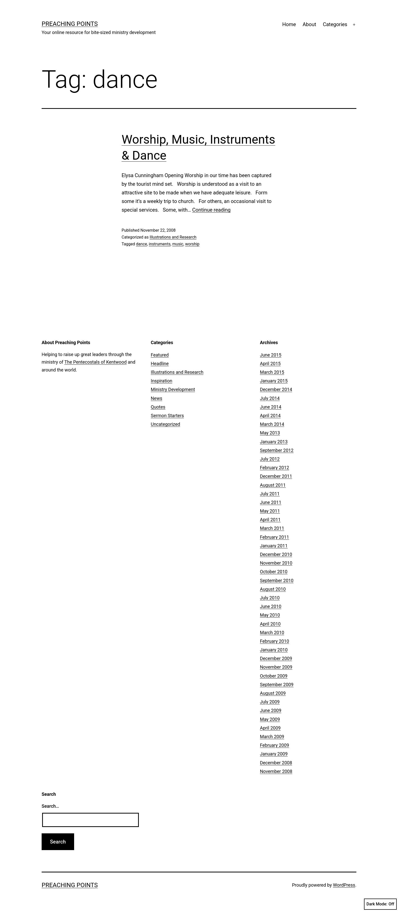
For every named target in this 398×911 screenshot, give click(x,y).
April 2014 (270, 415)
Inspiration (161, 380)
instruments (159, 244)
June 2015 (270, 355)
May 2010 (270, 615)
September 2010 (276, 580)
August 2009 (273, 693)
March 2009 (272, 736)
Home (289, 24)
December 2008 (276, 762)
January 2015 (274, 380)
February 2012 (274, 467)
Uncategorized (165, 424)
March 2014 (272, 424)
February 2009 (274, 745)
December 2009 (276, 658)
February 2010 (274, 641)
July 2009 (270, 701)
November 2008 (276, 771)
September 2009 (276, 684)
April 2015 (270, 363)
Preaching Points (70, 23)
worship (192, 244)
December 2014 (276, 389)
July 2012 (270, 459)
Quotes (158, 407)
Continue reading (211, 210)
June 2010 (270, 606)
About (309, 24)
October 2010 (273, 571)
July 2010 (270, 597)
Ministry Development (173, 389)
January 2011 (274, 545)
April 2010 (270, 624)
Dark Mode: (380, 904)
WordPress (344, 885)
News (156, 398)
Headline (160, 363)
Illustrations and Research (173, 237)
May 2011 (270, 511)
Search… (50, 806)
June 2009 (270, 710)
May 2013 (270, 432)
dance (141, 244)
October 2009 (273, 676)
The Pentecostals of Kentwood (95, 362)
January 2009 (274, 753)
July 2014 (270, 398)
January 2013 (274, 441)
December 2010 (276, 554)
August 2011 (273, 485)
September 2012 (276, 450)
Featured (160, 355)
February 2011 (274, 537)
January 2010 (274, 649)
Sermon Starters (167, 415)
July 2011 (270, 493)
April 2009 (270, 728)
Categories (335, 24)
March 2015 (272, 372)
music (177, 244)
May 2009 (270, 719)
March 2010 (272, 632)
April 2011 (270, 519)
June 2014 (270, 407)
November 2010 (276, 563)
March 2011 (272, 528)
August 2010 (273, 589)
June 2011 (270, 502)
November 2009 (276, 667)
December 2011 (276, 476)
